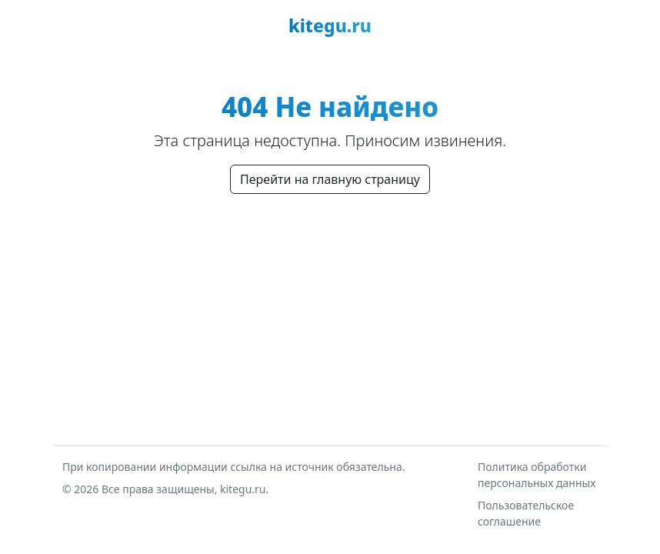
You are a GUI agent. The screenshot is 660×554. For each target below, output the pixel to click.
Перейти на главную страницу (330, 179)
